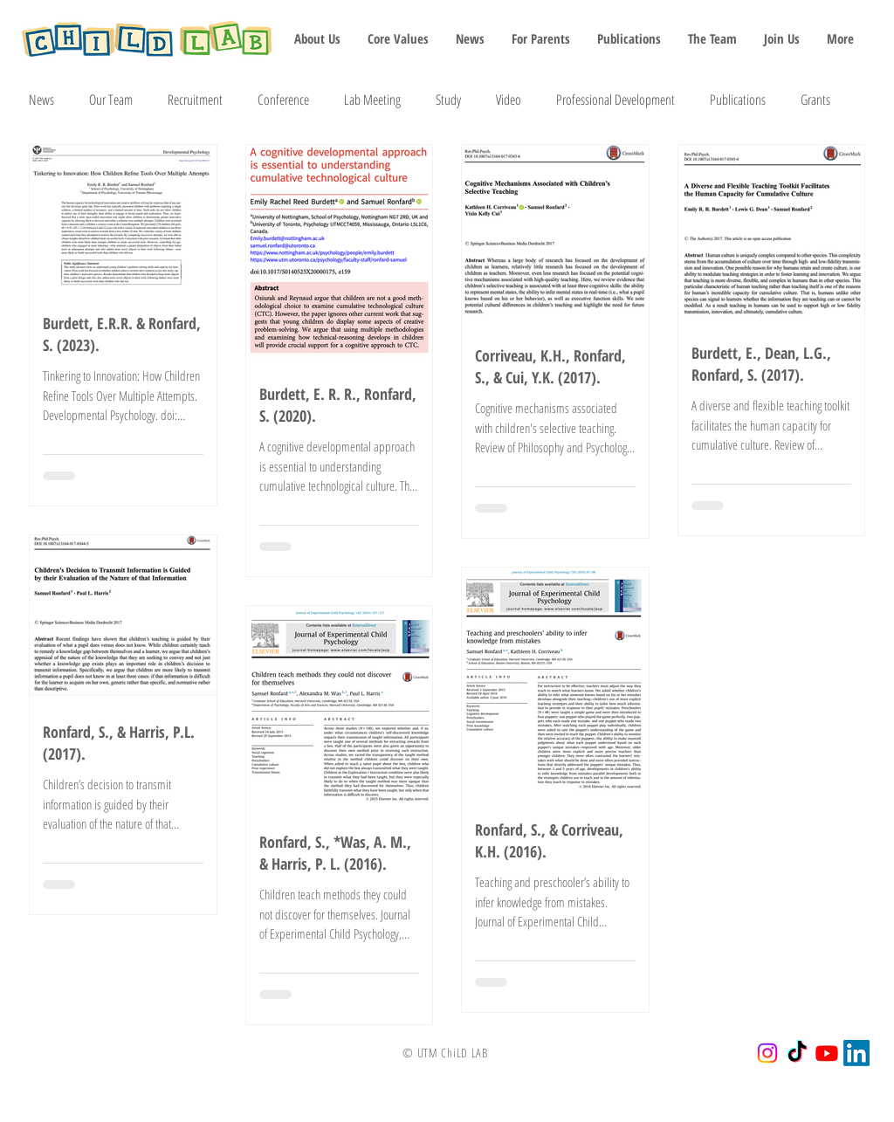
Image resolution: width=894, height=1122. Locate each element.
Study (448, 99)
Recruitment (195, 99)
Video (508, 99)
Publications (738, 99)
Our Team (111, 99)
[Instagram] (767, 1053)
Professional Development (615, 99)
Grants (815, 99)
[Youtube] (827, 1053)
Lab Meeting (372, 99)
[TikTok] (797, 1053)
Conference (283, 99)
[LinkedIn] (856, 1053)
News (41, 99)
